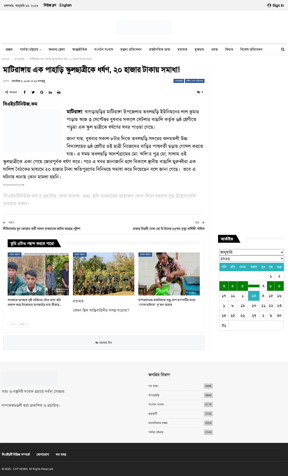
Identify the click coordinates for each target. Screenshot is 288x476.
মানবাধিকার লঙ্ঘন (158, 423)
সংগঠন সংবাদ (103, 49)
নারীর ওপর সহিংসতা (194, 80)
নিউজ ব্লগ (50, 5)
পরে (23, 324)
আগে (12, 324)
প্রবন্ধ (214, 49)
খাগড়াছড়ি (179, 80)
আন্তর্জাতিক (79, 49)
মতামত (182, 49)
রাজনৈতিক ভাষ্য (159, 49)
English (65, 5)
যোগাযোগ (42, 454)
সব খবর (153, 386)
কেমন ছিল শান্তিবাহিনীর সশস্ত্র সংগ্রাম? (101, 310)
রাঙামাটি (152, 414)
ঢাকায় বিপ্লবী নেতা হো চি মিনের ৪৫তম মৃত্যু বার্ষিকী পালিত (169, 229)
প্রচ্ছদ (9, 49)
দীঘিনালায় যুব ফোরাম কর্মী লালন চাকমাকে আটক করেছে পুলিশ (41, 229)
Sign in (276, 5)
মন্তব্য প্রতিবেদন (131, 49)
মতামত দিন (103, 343)
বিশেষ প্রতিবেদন (251, 49)
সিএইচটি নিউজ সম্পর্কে (16, 454)
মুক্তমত (199, 49)
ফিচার (229, 49)
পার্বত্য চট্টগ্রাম (29, 49)
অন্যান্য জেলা (57, 49)
